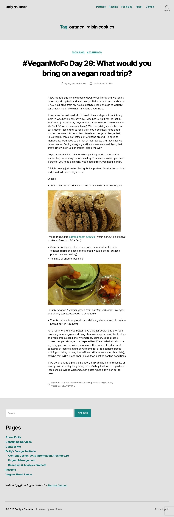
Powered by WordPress (49, 509)
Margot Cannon (58, 485)
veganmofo (107, 382)
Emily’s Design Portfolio (21, 451)
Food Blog (126, 6)
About (139, 6)
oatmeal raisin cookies (82, 237)
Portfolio (101, 6)
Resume (113, 6)
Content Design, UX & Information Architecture (39, 455)
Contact (150, 6)
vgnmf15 (70, 386)
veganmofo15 (58, 386)
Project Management (22, 460)
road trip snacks (92, 382)
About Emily (13, 437)
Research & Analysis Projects (28, 465)
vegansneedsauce (76, 83)
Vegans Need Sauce (19, 474)
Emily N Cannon (16, 6)
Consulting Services (19, 442)
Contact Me (13, 446)
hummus (55, 382)
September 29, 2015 (103, 83)
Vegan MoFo (94, 52)
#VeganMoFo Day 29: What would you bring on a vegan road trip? (87, 68)
